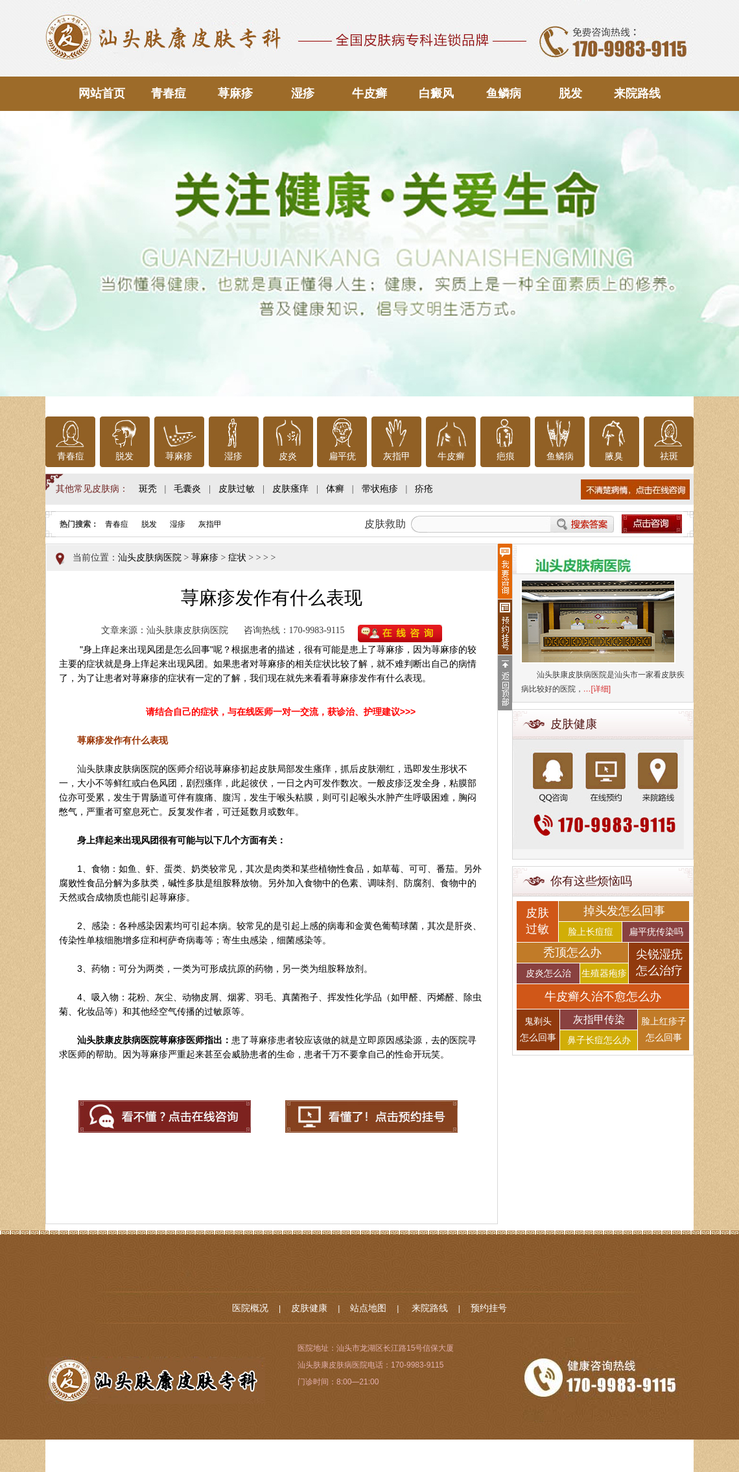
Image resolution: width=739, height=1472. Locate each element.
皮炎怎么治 (548, 973)
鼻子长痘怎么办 (599, 1040)
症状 (237, 557)
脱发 (570, 93)
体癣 (335, 489)
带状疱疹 (380, 489)
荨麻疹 (235, 93)
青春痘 (168, 93)
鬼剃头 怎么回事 (538, 1030)
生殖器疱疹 (604, 973)
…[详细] (597, 689)
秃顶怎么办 (572, 952)
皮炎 (288, 456)
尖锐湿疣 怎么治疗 (659, 962)
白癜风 (436, 93)
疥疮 (424, 489)
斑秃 (148, 489)
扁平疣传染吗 (656, 932)
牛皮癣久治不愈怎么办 (603, 996)
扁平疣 (342, 456)
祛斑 (669, 456)
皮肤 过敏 (537, 920)
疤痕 (506, 456)
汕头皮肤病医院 (150, 557)
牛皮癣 (369, 93)
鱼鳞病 (503, 93)
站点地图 (368, 1308)
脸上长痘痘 (590, 932)
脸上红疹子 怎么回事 (663, 1030)
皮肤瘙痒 (290, 489)
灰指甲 (396, 456)
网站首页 (101, 93)
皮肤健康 (309, 1308)
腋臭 (614, 456)
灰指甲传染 (599, 1019)
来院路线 (637, 93)
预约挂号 (489, 1308)
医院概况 (250, 1308)
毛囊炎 (187, 489)
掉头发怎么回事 (624, 910)
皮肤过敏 (236, 489)
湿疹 (302, 93)
